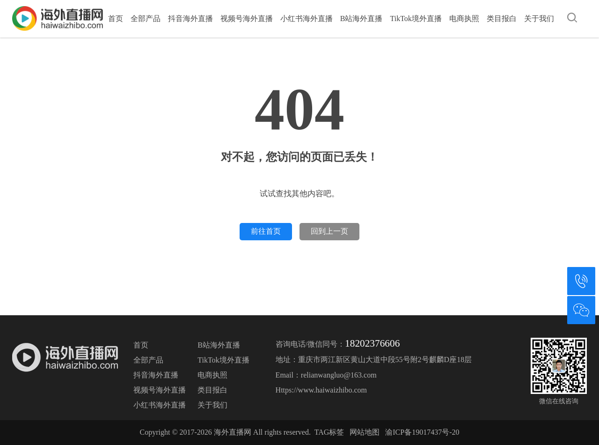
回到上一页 (329, 231)
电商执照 (464, 18)
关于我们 (539, 18)
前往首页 (266, 231)
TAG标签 (329, 432)
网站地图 (365, 432)
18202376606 (372, 343)
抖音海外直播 (190, 18)
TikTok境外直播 (415, 18)
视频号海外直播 (246, 18)
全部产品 (146, 18)
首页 (115, 18)
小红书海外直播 (306, 18)
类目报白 (502, 18)
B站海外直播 (361, 18)
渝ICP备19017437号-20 (422, 432)
